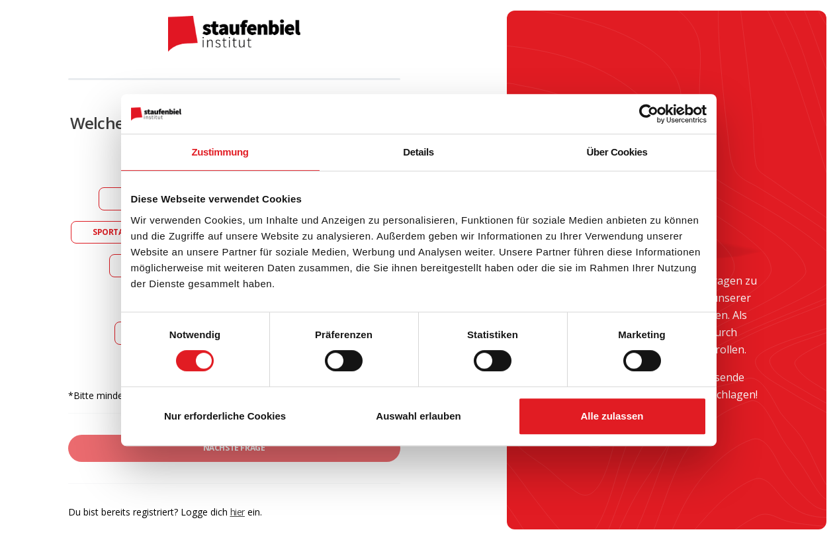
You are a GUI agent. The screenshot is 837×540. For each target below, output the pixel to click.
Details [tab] (418, 152)
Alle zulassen (611, 416)
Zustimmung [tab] (220, 152)
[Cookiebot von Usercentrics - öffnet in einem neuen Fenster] (649, 114)
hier (237, 512)
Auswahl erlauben (418, 416)
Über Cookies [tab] (617, 152)
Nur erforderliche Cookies (225, 416)
